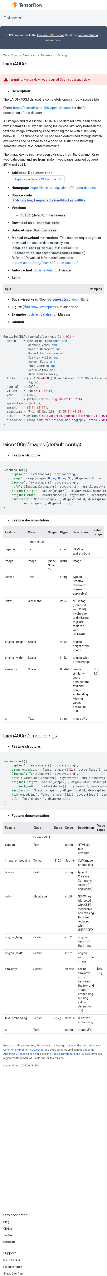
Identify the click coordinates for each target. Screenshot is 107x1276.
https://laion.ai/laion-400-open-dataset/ (42, 108)
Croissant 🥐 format (50, 35)
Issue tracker (11, 1260)
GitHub (7, 1228)
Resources (29, 55)
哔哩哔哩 (9, 1242)
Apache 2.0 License (15, 1053)
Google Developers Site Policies (71, 1053)
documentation (88, 35)
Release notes (12, 1267)
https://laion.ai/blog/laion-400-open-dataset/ (63, 188)
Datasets (12, 18)
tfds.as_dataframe (42, 314)
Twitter (8, 1235)
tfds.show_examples (39, 307)
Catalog (62, 55)
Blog (6, 1222)
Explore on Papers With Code (38, 179)
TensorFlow (10, 55)
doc (62, 299)
